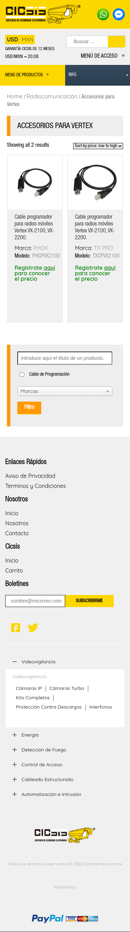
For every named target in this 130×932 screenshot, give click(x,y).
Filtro (29, 408)
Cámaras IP (29, 688)
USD (12, 39)
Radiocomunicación (52, 96)
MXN (27, 39)
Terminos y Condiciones (35, 485)
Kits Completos (33, 697)
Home (15, 96)
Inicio (11, 513)
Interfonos (100, 707)
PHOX (40, 247)
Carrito (14, 570)
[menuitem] (97, 75)
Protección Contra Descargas (49, 707)
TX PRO (103, 247)
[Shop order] (98, 146)
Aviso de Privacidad (30, 475)
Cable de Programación (49, 374)
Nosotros (16, 523)
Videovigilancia (29, 676)
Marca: (24, 247)
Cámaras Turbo (67, 688)
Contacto (17, 533)
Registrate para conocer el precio (35, 273)
